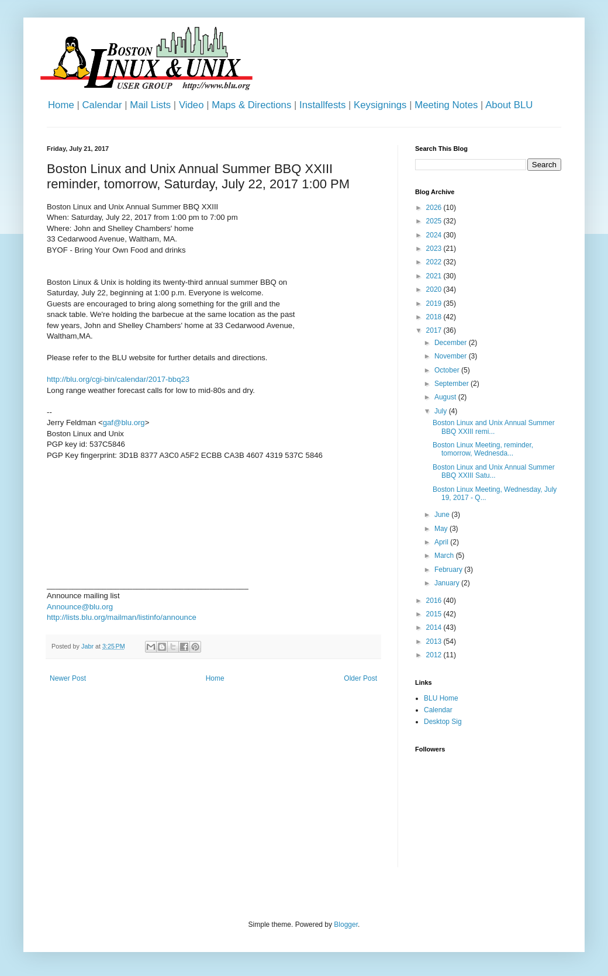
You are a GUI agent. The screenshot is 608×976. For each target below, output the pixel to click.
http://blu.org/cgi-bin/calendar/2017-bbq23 (118, 379)
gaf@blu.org (124, 422)
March (445, 555)
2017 (435, 330)
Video (191, 105)
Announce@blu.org (80, 606)
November (451, 356)
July (441, 411)
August (446, 397)
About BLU (509, 105)
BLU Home (441, 698)
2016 (435, 600)
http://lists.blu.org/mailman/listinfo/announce (121, 617)
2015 (435, 614)
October (447, 370)
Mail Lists (150, 105)
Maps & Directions (251, 105)
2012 (435, 655)
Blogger (346, 924)
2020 (435, 289)
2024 (435, 235)
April (442, 542)
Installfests (322, 105)
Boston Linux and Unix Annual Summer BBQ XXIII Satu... (494, 471)
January (447, 583)
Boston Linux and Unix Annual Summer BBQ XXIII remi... (494, 427)
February (449, 569)
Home (61, 105)
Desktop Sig (443, 722)
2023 (435, 248)
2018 (435, 317)
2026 (435, 208)
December (451, 343)
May (442, 529)
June (442, 515)
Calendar (102, 105)
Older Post (360, 678)
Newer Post (68, 678)
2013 (435, 641)
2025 (435, 221)
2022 (435, 262)
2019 (435, 303)
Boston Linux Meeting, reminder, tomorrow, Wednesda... (483, 449)
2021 (435, 276)
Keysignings (380, 105)
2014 (435, 627)
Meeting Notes (446, 105)
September (452, 384)
